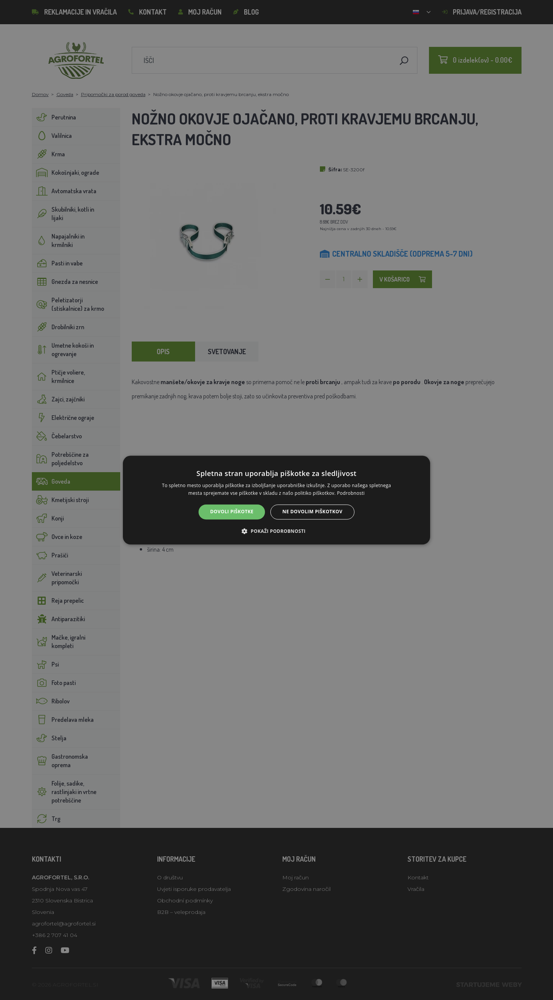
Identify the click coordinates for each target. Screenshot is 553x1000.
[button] (276, 531)
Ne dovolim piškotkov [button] (312, 512)
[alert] (276, 500)
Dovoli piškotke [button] (231, 512)
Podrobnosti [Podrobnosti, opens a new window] (351, 493)
